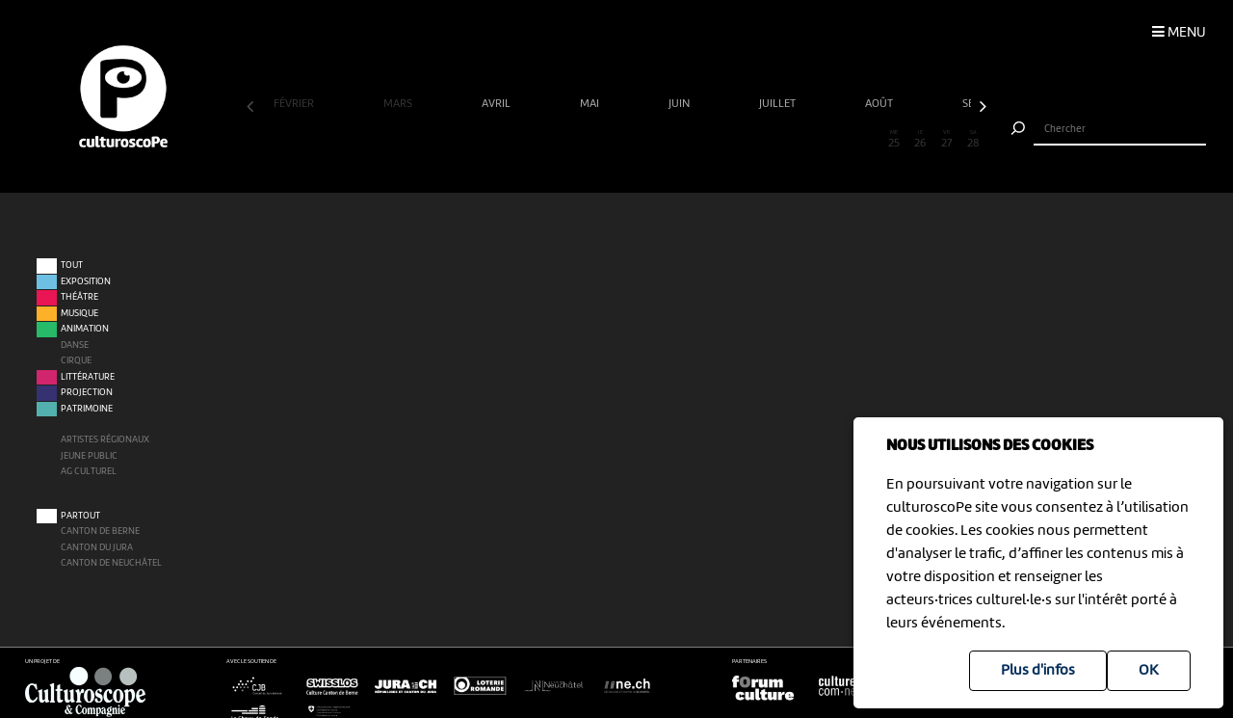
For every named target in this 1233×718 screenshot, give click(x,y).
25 (893, 139)
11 (523, 139)
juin (681, 104)
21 (788, 139)
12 (550, 139)
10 (497, 139)
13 (576, 139)
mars (399, 104)
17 (682, 139)
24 (867, 139)
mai (591, 104)
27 (946, 139)
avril (497, 104)
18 (708, 139)
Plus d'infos (1038, 670)
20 (761, 139)
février (295, 104)
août (880, 104)
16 (656, 139)
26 (920, 139)
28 (973, 139)
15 (629, 139)
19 (735, 139)
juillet (779, 104)
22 (814, 139)
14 (603, 139)
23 (840, 139)
